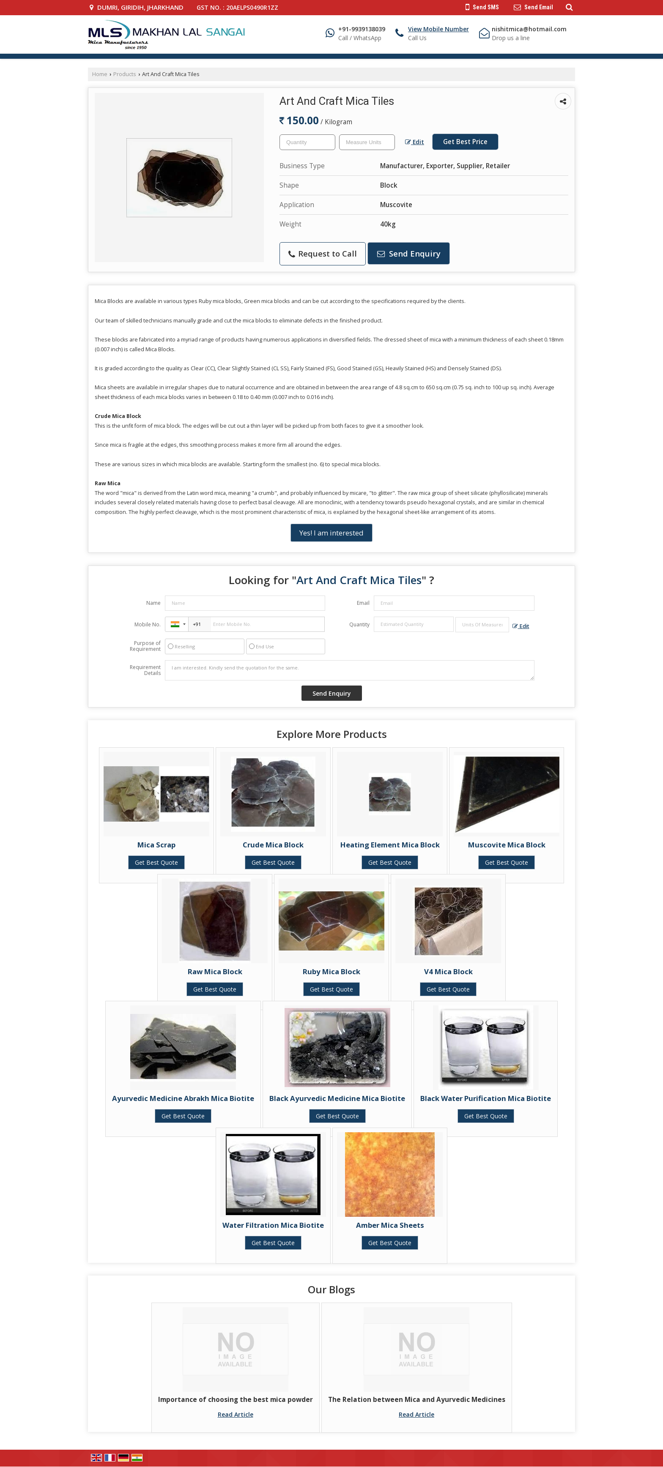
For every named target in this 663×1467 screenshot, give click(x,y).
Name (153, 602)
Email (363, 602)
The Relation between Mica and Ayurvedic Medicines (416, 1399)
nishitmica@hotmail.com (529, 29)
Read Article (235, 1414)
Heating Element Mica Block (390, 845)
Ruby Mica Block (331, 971)
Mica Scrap (156, 845)
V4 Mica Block (448, 971)
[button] (438, 29)
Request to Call (322, 253)
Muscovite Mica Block (506, 845)
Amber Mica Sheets (390, 1225)
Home (99, 74)
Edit (414, 142)
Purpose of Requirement (145, 646)
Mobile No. (147, 624)
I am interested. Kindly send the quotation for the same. (349, 670)
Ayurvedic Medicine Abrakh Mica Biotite (183, 1098)
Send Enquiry (409, 253)
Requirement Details (145, 670)
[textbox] (367, 142)
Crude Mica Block (273, 845)
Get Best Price (465, 141)
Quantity (359, 624)
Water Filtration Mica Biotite (273, 1225)
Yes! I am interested (331, 533)
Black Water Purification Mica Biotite (485, 1098)
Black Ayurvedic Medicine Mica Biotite (337, 1098)
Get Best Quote (156, 862)
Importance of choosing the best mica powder (235, 1399)
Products (124, 74)
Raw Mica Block (215, 971)
